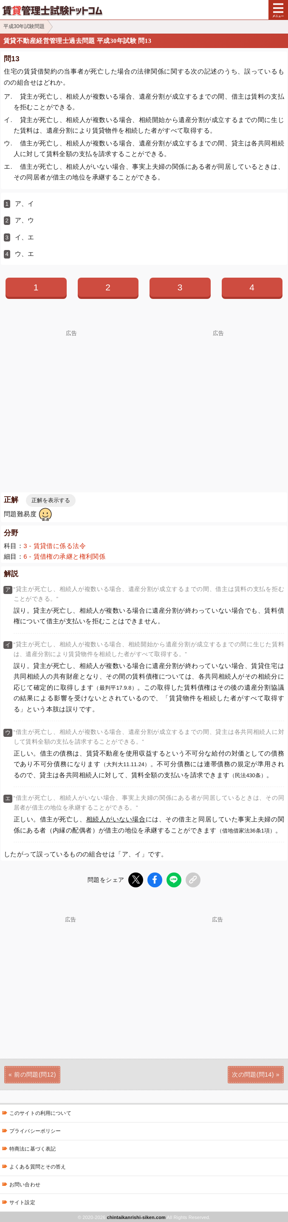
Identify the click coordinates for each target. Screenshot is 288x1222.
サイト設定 (22, 1202)
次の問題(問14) (253, 1073)
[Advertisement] (71, 395)
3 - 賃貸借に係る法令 (54, 545)
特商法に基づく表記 (32, 1148)
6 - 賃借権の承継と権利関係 (64, 556)
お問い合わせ (24, 1184)
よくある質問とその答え (37, 1166)
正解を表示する (50, 500)
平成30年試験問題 (24, 26)
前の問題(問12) (35, 1073)
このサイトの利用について (40, 1112)
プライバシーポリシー (35, 1130)
